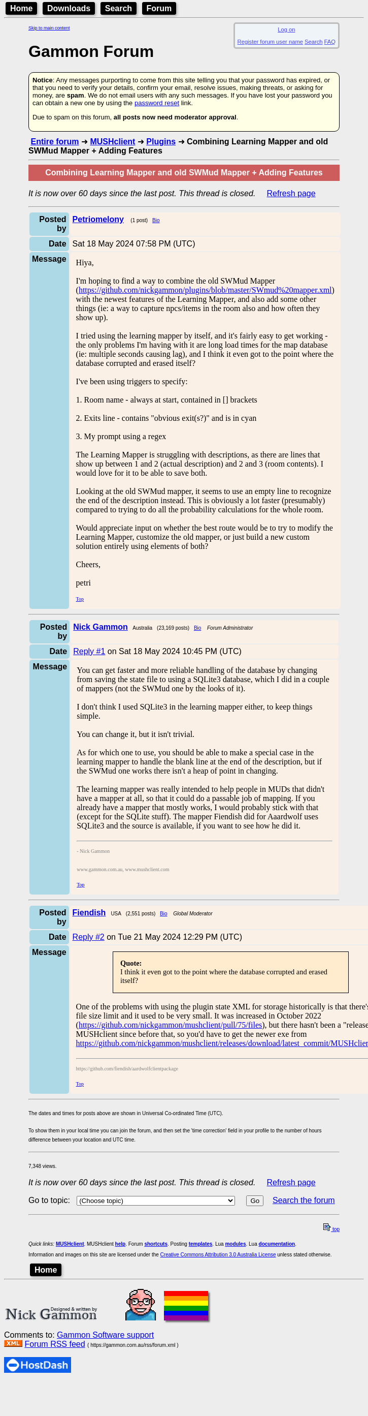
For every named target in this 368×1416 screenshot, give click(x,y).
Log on (286, 29)
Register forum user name (270, 42)
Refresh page (291, 193)
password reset (157, 103)
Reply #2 (89, 937)
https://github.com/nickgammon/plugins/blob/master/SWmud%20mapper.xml (205, 290)
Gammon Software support (105, 1335)
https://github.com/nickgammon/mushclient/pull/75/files (170, 1025)
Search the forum (304, 1200)
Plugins (161, 141)
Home (21, 8)
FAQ (330, 42)
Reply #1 (89, 651)
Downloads (68, 8)
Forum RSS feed (54, 1344)
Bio (155, 220)
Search (118, 8)
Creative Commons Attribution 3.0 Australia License (218, 1254)
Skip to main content (49, 27)
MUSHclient (112, 141)
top (331, 1229)
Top (80, 599)
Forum (159, 8)
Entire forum (54, 141)
